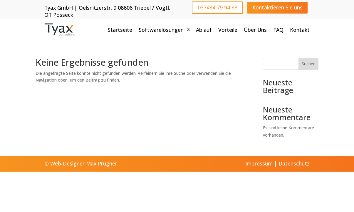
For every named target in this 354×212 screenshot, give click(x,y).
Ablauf (204, 29)
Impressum (259, 163)
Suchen (309, 64)
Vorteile (227, 29)
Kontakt (300, 29)
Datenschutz (294, 163)
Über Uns (255, 29)
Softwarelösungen (161, 29)
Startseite (120, 29)
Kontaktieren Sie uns (277, 7)
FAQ (278, 29)
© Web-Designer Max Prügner (80, 163)
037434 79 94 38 (217, 7)
